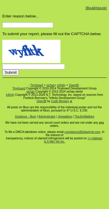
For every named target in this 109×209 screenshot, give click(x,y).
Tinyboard (36, 85)
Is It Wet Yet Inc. (54, 141)
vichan (51, 85)
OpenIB (74, 85)
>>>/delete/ (94, 138)
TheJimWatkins (84, 116)
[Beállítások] (96, 8)
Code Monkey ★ (61, 101)
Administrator (47, 116)
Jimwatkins (65, 116)
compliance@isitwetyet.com (83, 132)
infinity (61, 85)
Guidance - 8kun (25, 116)
